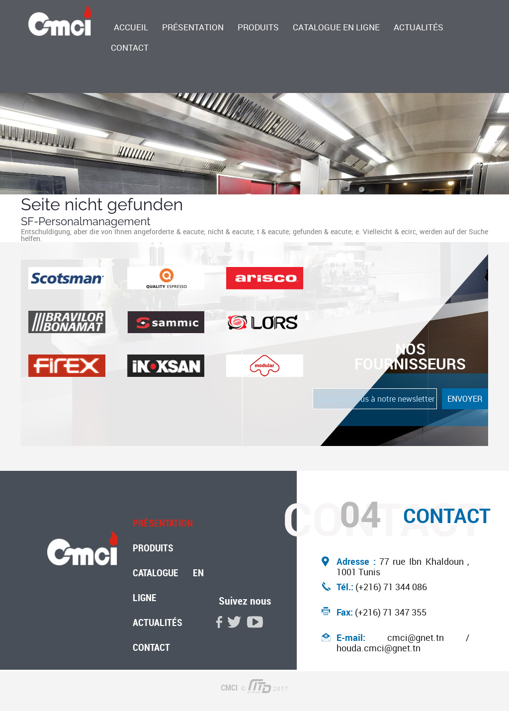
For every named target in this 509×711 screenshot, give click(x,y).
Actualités (418, 28)
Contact (130, 48)
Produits (258, 28)
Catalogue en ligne (336, 28)
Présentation (193, 28)
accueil (131, 28)
